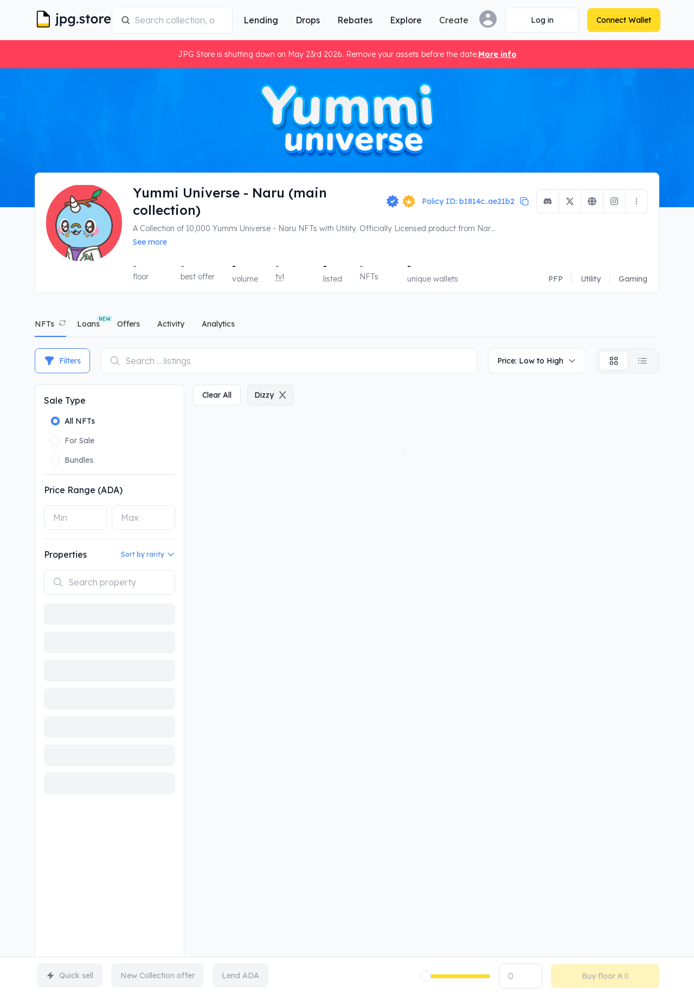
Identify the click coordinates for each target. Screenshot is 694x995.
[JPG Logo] (71, 20)
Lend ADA (240, 975)
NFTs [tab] (44, 324)
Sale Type (65, 400)
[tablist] (347, 326)
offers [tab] (128, 324)
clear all (217, 395)
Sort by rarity (148, 554)
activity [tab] (170, 324)
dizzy (270, 395)
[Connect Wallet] (540, 20)
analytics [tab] (218, 324)
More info (497, 54)
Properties (65, 554)
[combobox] (178, 20)
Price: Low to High (536, 361)
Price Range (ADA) (83, 489)
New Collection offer (157, 975)
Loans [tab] (88, 324)
